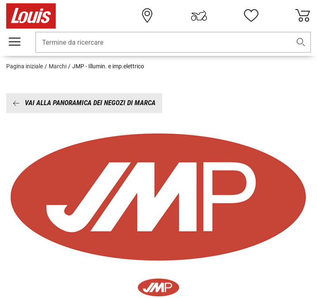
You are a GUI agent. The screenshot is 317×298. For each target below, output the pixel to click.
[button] (301, 42)
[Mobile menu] (14, 42)
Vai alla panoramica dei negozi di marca (84, 103)
